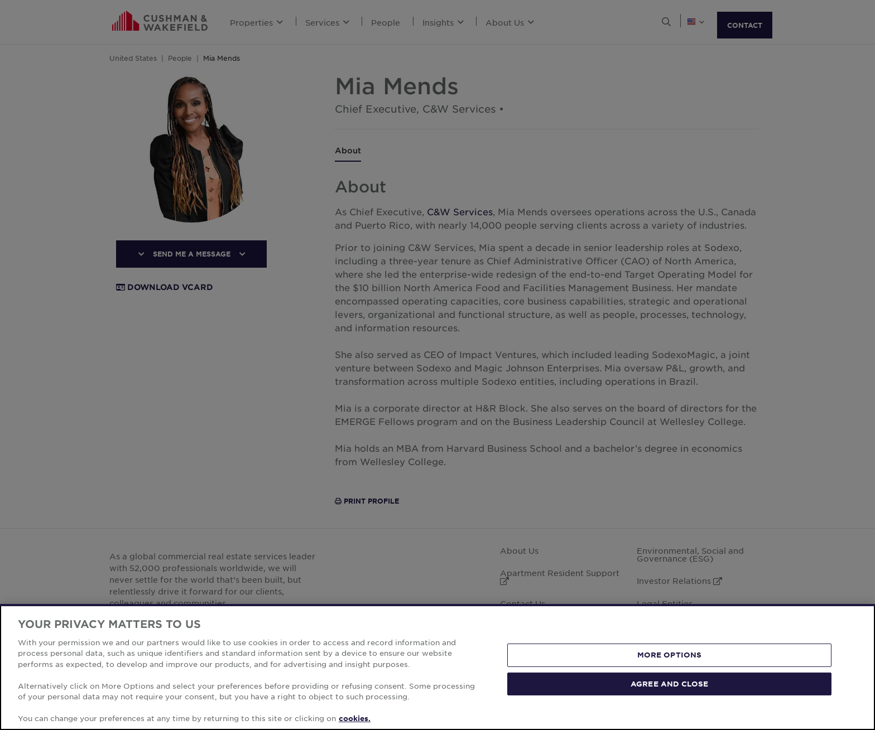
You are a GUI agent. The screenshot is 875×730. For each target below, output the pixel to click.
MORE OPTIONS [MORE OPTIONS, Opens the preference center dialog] (669, 654)
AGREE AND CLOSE (669, 683)
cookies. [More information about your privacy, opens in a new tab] (355, 718)
